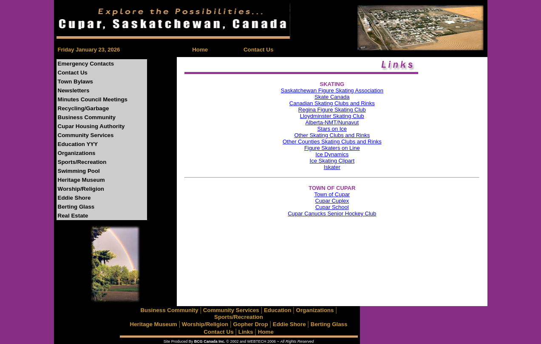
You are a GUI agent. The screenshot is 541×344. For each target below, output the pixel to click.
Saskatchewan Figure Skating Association (332, 90)
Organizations (77, 153)
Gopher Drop (250, 324)
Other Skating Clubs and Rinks (332, 135)
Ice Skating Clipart (332, 161)
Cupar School (332, 207)
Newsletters (74, 90)
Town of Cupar (332, 194)
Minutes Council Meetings (92, 99)
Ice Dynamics (331, 154)
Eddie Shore (74, 198)
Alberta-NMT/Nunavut (332, 122)
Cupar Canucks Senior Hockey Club (332, 213)
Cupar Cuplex (332, 201)
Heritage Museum (81, 180)
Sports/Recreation (82, 162)
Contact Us (258, 49)
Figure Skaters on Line (332, 148)
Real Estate (73, 215)
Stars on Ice (332, 129)
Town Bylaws (75, 81)
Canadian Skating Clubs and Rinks (332, 103)
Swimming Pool (79, 171)
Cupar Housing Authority (91, 126)
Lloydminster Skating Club (332, 116)
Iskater (332, 167)
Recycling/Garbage (83, 108)
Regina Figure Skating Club (332, 109)
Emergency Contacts (86, 63)
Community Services (86, 135)
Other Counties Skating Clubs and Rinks (332, 141)
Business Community (87, 117)
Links (245, 332)
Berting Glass (76, 207)
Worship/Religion (81, 189)
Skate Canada (331, 97)
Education (277, 310)
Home (200, 49)
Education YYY (78, 144)
